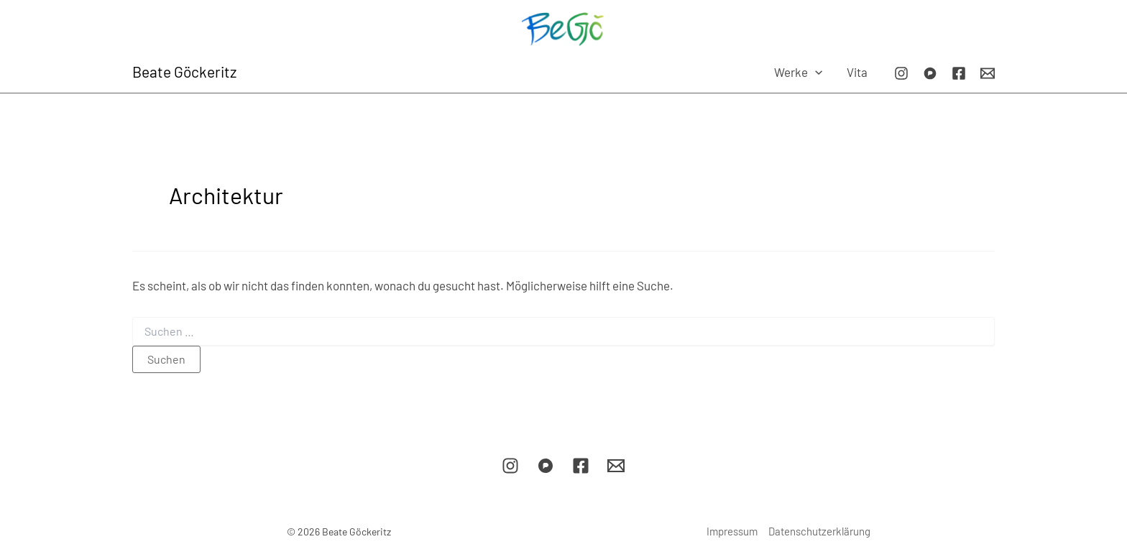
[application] (815, 72)
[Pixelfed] (930, 73)
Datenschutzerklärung (819, 531)
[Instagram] (901, 73)
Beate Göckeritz (184, 71)
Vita (857, 72)
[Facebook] (959, 73)
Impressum (732, 531)
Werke (798, 72)
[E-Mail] (987, 73)
